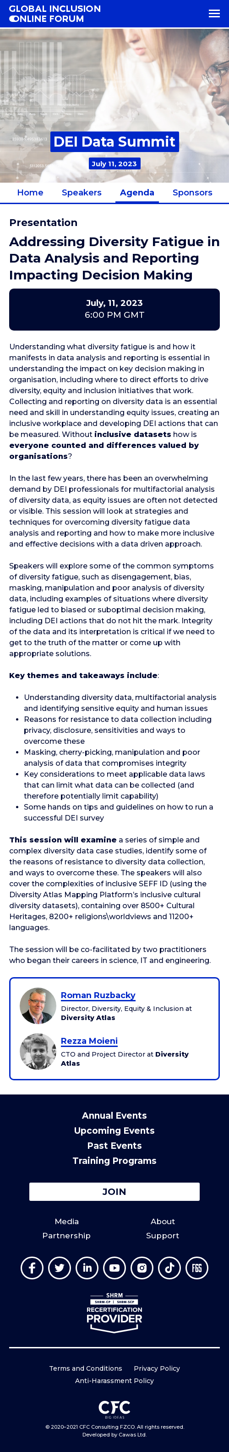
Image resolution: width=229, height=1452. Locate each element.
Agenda (137, 193)
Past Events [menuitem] (114, 1146)
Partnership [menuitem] (66, 1235)
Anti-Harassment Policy (114, 1381)
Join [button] (114, 1191)
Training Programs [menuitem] (114, 1161)
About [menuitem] (163, 1221)
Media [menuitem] (67, 1221)
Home (30, 193)
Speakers (82, 193)
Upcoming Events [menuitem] (114, 1131)
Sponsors (193, 193)
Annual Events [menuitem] (114, 1115)
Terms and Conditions (85, 1368)
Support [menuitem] (162, 1235)
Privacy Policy (157, 1368)
